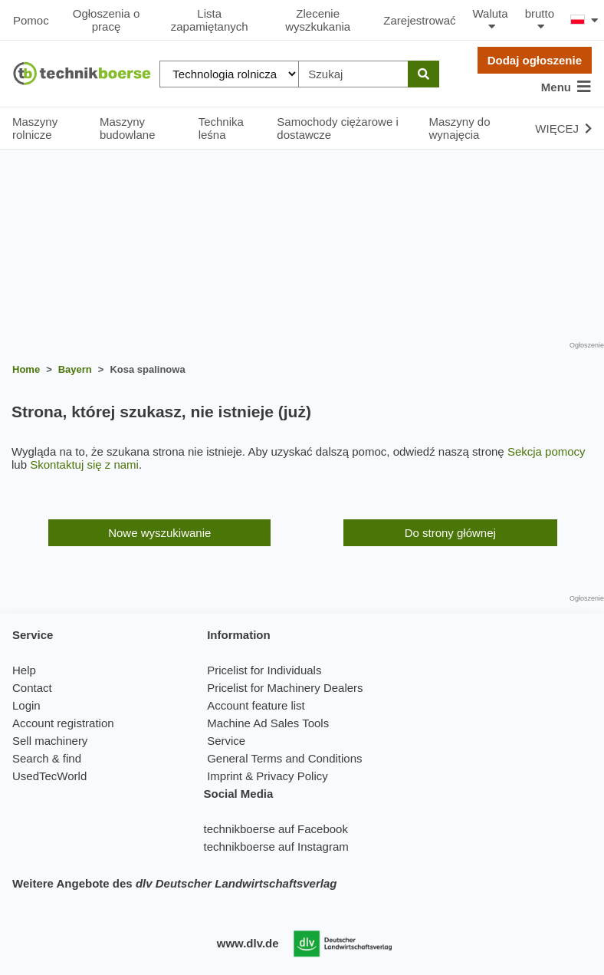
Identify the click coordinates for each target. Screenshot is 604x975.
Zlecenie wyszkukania (317, 20)
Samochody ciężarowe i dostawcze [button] (337, 128)
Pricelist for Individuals (264, 670)
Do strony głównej (450, 532)
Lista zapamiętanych (209, 20)
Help (24, 670)
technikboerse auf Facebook (275, 828)
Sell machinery (49, 740)
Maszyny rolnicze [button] (34, 128)
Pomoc (31, 20)
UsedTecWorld (49, 775)
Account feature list (256, 705)
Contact (32, 687)
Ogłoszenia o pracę (106, 20)
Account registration (63, 723)
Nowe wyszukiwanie (159, 532)
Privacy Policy (291, 775)
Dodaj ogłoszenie (534, 60)
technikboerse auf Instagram (275, 846)
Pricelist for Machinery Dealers (285, 687)
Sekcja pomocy (546, 451)
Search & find (46, 758)
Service (226, 740)
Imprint (224, 775)
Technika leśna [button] (221, 128)
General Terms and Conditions (284, 758)
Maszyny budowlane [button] (128, 128)
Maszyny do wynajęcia (460, 128)
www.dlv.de (248, 943)
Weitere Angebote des (174, 883)
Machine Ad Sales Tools (268, 723)
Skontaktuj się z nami (84, 464)
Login (26, 705)
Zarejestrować (419, 20)
